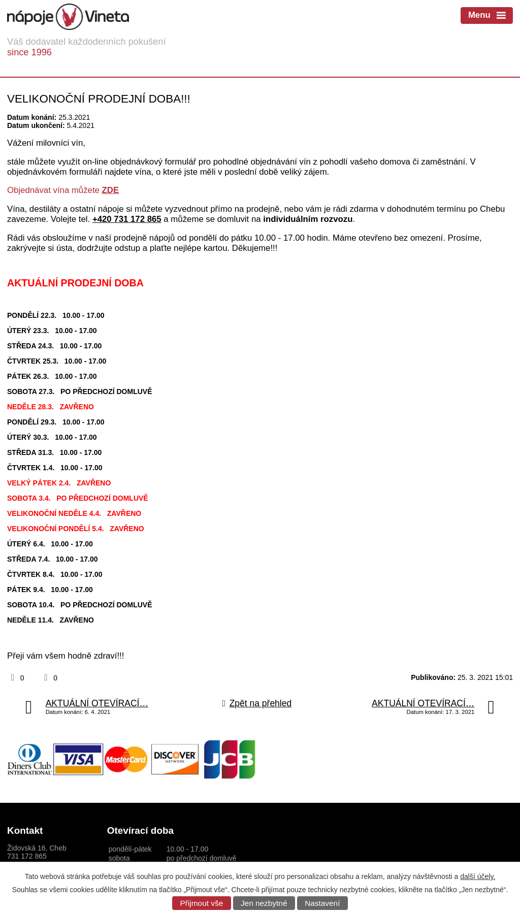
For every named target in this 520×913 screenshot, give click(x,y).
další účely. (477, 876)
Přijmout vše (201, 903)
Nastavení (322, 903)
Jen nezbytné (264, 903)
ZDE (110, 190)
